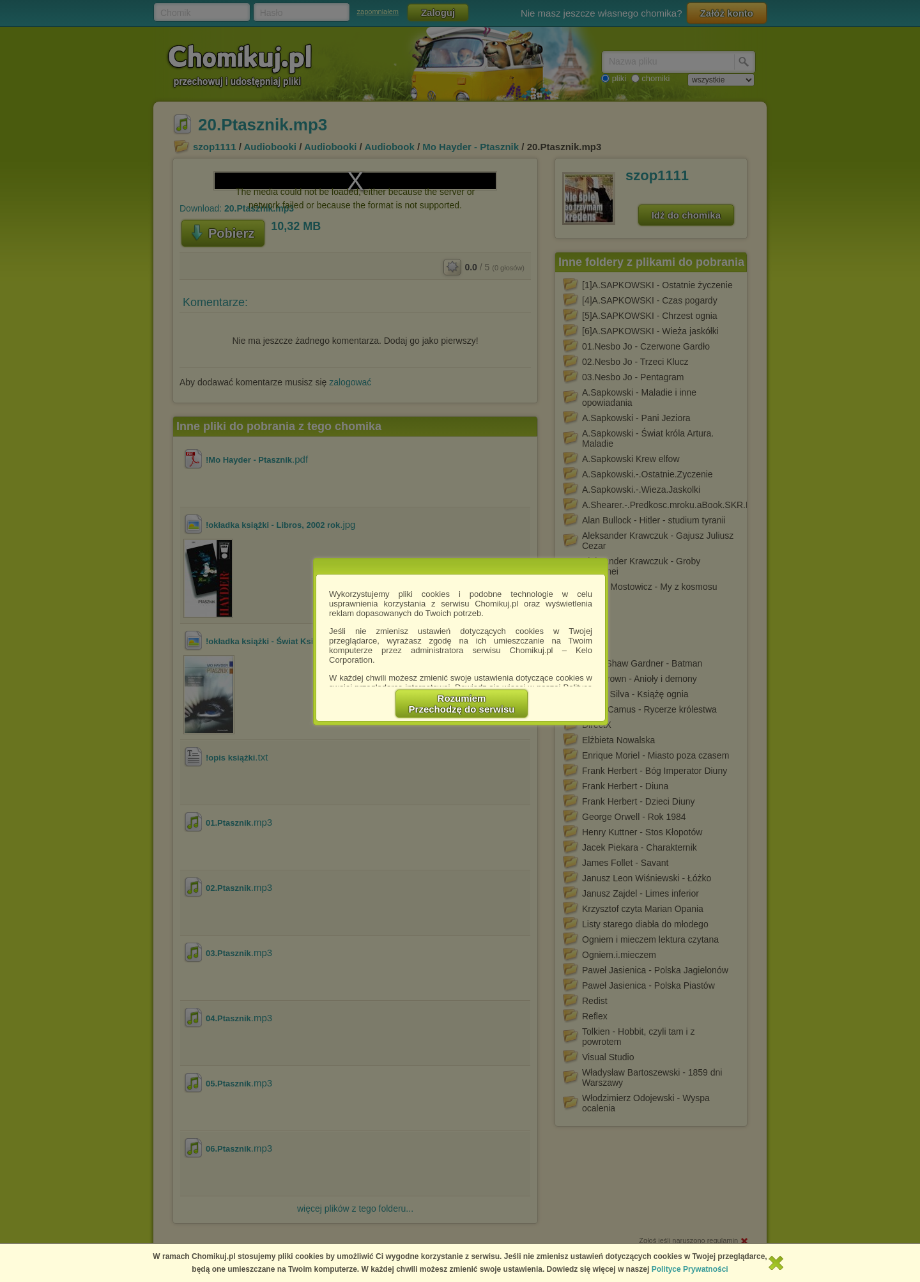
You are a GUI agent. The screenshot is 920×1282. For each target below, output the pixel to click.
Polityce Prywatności (690, 1269)
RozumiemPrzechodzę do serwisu (462, 703)
